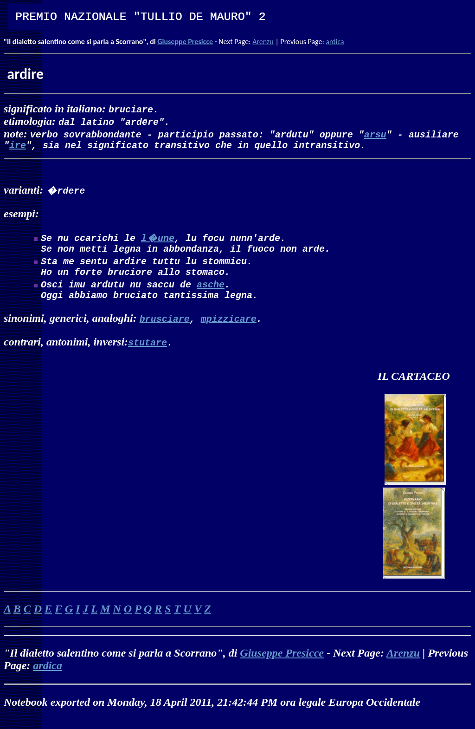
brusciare (165, 325)
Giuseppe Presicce (185, 41)
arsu (375, 134)
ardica (335, 41)
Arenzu (263, 41)
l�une (157, 239)
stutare (147, 349)
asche (211, 289)
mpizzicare (229, 325)
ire (17, 146)
